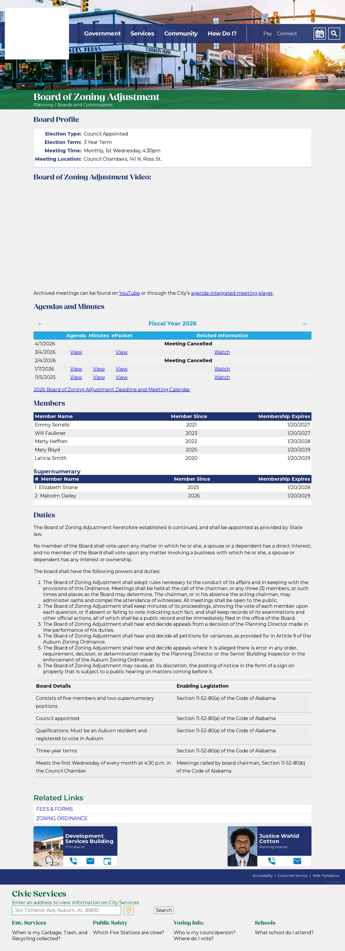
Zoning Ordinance (62, 818)
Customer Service (293, 876)
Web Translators (326, 876)
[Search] (334, 34)
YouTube (129, 293)
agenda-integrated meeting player (232, 293)
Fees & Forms (54, 809)
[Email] (90, 861)
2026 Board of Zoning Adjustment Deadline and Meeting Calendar (112, 389)
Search (164, 910)
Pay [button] (267, 33)
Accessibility (263, 876)
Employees (332, 881)
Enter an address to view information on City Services (75, 902)
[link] (37, 33)
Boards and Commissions (85, 104)
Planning (43, 104)
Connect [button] (287, 33)
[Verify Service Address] (129, 910)
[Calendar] (320, 34)
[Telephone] (73, 861)
